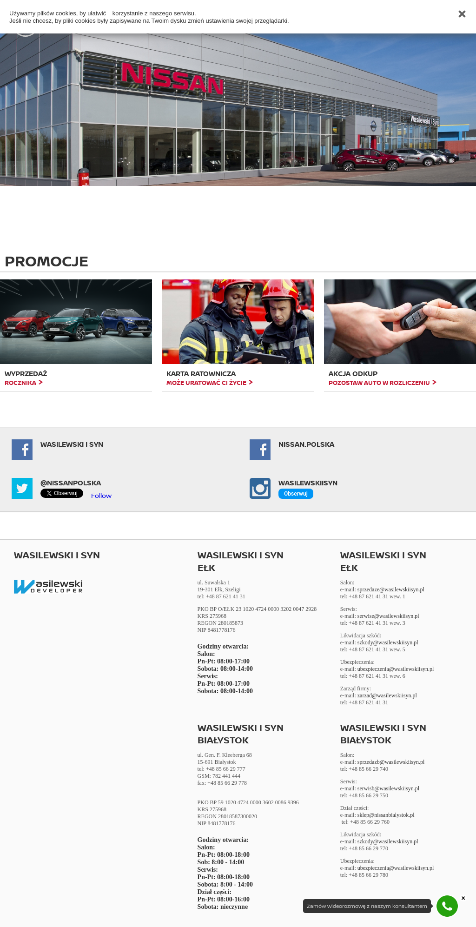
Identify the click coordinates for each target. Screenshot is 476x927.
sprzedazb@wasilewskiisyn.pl (391, 762)
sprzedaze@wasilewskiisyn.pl (390, 589)
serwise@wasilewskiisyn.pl (388, 616)
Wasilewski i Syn (71, 444)
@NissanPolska (70, 483)
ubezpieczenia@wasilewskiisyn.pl (395, 669)
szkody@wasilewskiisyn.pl (387, 642)
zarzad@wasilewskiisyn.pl (387, 695)
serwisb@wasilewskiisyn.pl (388, 788)
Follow (101, 495)
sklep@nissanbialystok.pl (386, 815)
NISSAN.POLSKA (306, 444)
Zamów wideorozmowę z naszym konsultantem (367, 906)
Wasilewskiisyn (307, 483)
